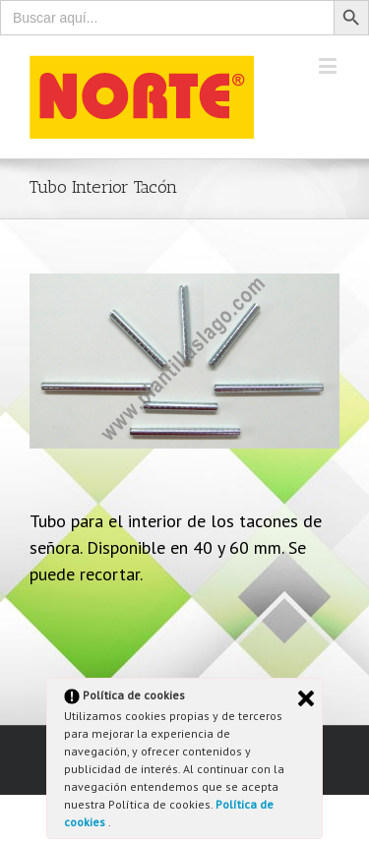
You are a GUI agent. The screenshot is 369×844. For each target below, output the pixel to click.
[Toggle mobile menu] (329, 65)
